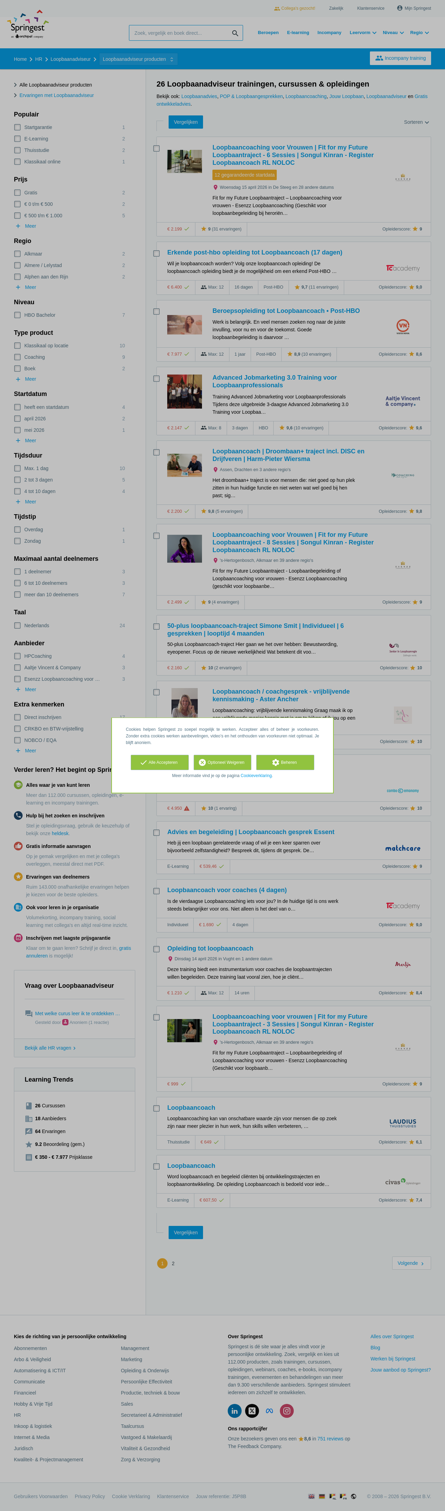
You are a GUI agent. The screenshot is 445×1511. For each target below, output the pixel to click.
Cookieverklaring (256, 775)
